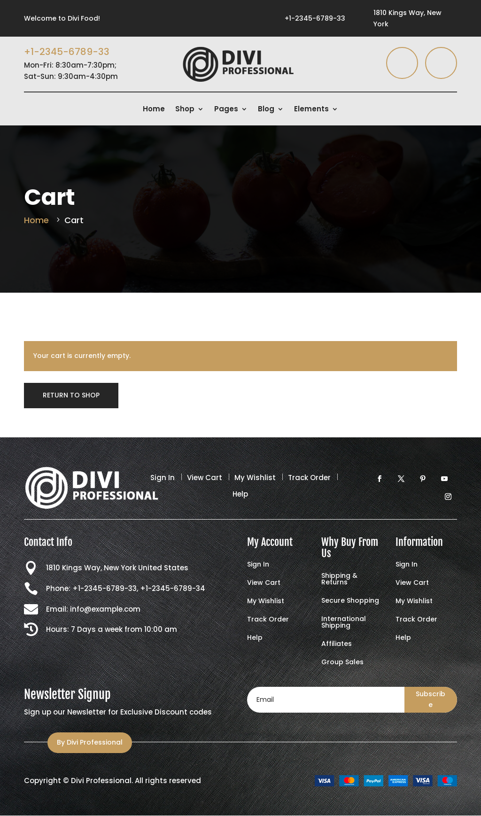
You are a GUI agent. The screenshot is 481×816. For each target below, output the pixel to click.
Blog (266, 110)
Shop (184, 110)
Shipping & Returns (339, 579)
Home (154, 110)
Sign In (162, 477)
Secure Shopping (350, 601)
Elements (311, 110)
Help (240, 494)
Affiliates (336, 644)
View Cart (204, 477)
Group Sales (342, 663)
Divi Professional (101, 780)
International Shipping (343, 622)
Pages (226, 110)
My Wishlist (255, 477)
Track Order (309, 477)
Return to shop (71, 395)
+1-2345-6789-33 (315, 18)
